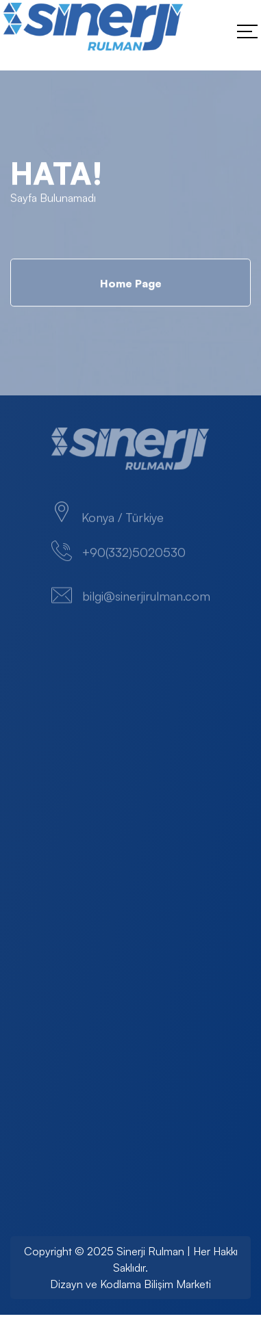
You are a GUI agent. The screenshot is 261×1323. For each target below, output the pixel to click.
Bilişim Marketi (177, 1284)
